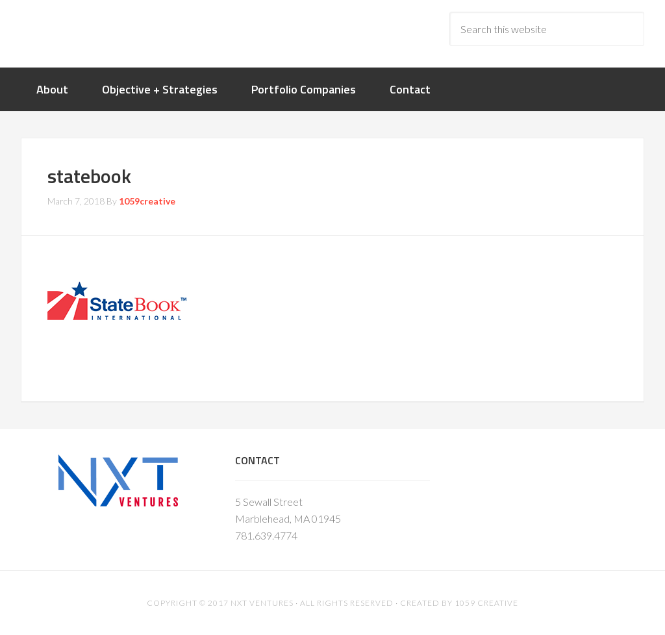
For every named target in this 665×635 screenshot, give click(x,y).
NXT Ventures (262, 603)
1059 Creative (486, 603)
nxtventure (125, 32)
